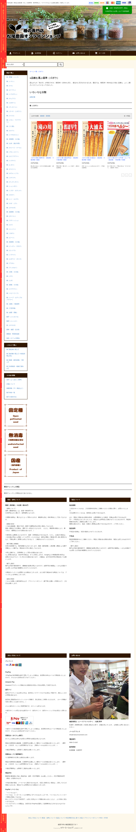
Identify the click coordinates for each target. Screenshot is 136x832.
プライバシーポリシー (91, 818)
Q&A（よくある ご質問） (14, 379)
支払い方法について (34, 818)
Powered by (68, 828)
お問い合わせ (78, 53)
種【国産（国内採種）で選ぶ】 (15, 361)
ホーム (32, 71)
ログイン (57, 53)
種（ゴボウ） (40, 71)
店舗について (10, 384)
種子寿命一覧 (10, 392)
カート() (100, 53)
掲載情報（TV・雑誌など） (15, 388)
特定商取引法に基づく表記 (74, 818)
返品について (60, 818)
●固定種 (32, 97)
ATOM (106, 818)
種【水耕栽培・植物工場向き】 (15, 367)
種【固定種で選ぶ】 (12, 349)
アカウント (14, 53)
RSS (101, 818)
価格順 (42, 116)
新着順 (48, 116)
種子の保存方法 (11, 397)
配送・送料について (48, 818)
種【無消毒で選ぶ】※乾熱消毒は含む (15, 355)
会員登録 (36, 53)
